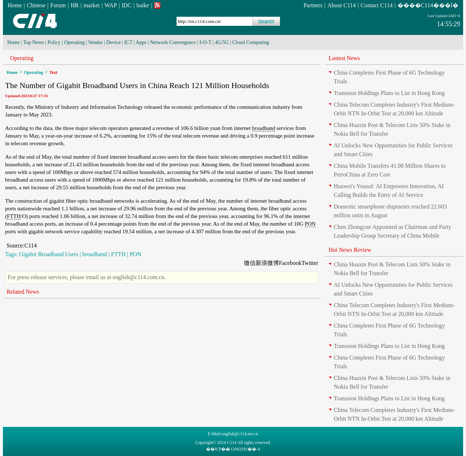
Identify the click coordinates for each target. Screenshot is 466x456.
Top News (33, 42)
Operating (74, 42)
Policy (54, 42)
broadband (263, 128)
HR (75, 5)
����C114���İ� (428, 5)
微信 (250, 263)
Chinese (36, 5)
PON (310, 224)
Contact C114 (377, 5)
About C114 (341, 5)
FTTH (14, 216)
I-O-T (205, 42)
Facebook (290, 263)
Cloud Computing (250, 42)
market (91, 5)
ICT (128, 42)
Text (53, 72)
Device (113, 42)
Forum (58, 5)
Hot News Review (350, 250)
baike (143, 5)
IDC (127, 5)
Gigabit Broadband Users (48, 254)
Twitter (309, 263)
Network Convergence (173, 42)
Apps (141, 42)
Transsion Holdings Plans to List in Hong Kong (389, 93)
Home (15, 5)
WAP (110, 5)
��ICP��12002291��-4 (233, 449)
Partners (313, 5)
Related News (23, 292)
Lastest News (344, 58)
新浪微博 (267, 263)
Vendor (95, 42)
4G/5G (222, 42)
